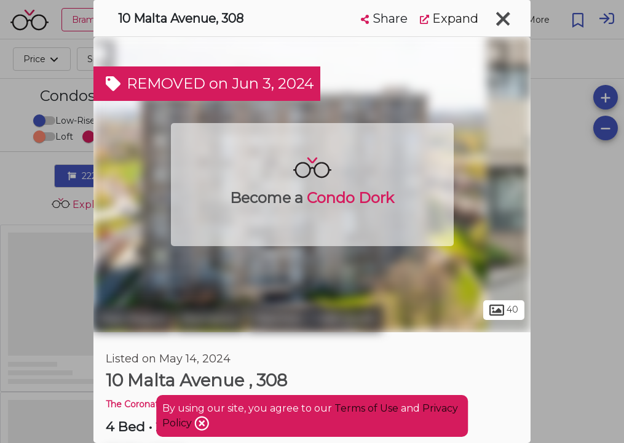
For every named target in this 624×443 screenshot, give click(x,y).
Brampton (210, 318)
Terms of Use (366, 408)
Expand (449, 18)
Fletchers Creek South (314, 318)
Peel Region (133, 318)
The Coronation (139, 404)
